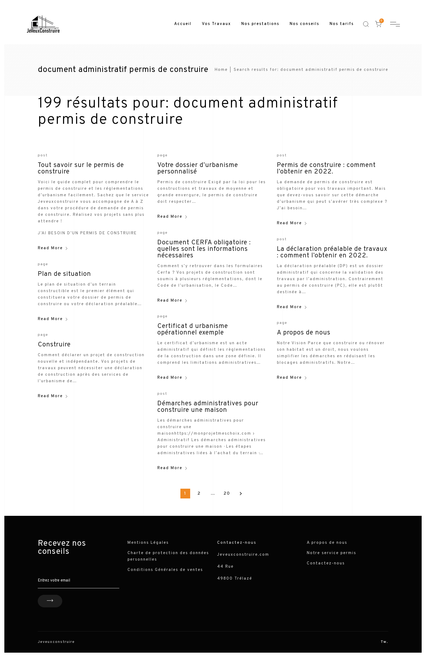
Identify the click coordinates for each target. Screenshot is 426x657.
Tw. (384, 642)
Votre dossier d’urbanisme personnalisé (197, 168)
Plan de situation (64, 274)
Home (221, 69)
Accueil (183, 24)
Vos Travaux (216, 24)
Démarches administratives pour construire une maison (207, 407)
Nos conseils (304, 24)
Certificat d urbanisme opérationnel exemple (192, 329)
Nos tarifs (342, 24)
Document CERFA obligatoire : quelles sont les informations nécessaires (204, 249)
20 (227, 493)
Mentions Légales (148, 542)
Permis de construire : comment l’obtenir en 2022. (326, 168)
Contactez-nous (326, 563)
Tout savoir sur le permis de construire (81, 168)
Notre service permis (331, 553)
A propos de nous (303, 333)
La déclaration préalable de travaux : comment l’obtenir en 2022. (332, 252)
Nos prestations (260, 24)
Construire (54, 345)
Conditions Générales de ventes (165, 570)
